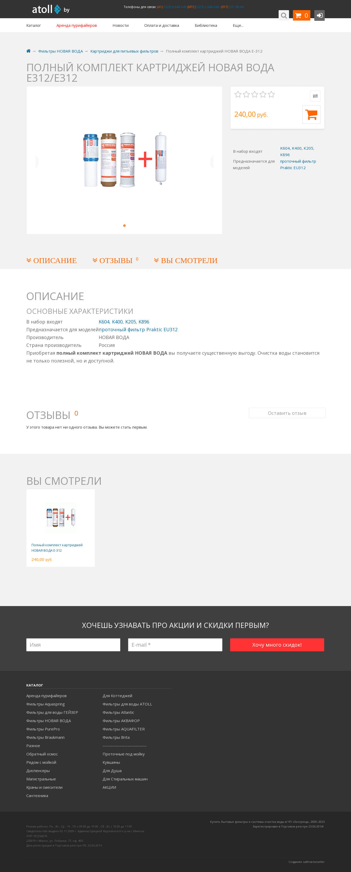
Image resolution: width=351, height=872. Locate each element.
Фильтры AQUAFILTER (124, 728)
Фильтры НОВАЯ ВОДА (48, 720)
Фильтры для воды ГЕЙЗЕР (52, 712)
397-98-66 (236, 7)
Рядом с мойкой (41, 762)
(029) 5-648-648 (207, 7)
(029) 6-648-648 (174, 7)
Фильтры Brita (116, 737)
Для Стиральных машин (125, 778)
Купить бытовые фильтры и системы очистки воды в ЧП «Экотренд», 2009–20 (266, 822)
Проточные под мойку (124, 753)
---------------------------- (124, 745)
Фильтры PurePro (43, 728)
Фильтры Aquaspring (45, 703)
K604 (285, 148)
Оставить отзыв (286, 409)
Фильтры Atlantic (118, 712)
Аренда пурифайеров (46, 695)
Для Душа (112, 770)
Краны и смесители (44, 787)
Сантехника (37, 795)
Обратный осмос (42, 753)
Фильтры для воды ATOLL (127, 703)
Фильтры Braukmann (45, 737)
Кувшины (111, 762)
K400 (297, 148)
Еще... (238, 25)
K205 (308, 148)
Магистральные (41, 778)
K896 (285, 154)
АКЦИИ (109, 787)
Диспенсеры (38, 770)
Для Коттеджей (117, 695)
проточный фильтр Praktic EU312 (138, 329)
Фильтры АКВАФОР (121, 720)
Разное (33, 745)
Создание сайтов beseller (307, 862)
